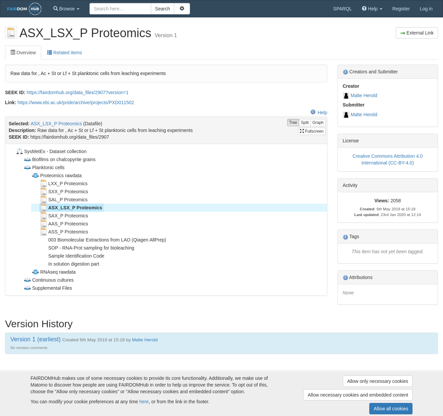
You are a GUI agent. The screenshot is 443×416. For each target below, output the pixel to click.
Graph (317, 122)
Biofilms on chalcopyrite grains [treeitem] (59, 159)
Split (305, 122)
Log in (426, 8)
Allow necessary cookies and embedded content (358, 395)
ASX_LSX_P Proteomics (56, 123)
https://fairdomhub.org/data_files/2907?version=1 (78, 92)
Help (318, 112)
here (144, 401)
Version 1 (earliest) (35, 339)
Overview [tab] (23, 52)
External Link (417, 33)
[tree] (166, 219)
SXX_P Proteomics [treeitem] (64, 192)
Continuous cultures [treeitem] (48, 280)
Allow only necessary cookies (377, 381)
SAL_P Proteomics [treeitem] (63, 200)
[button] (66, 8)
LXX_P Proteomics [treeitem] (63, 184)
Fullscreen (312, 131)
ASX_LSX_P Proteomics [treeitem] (71, 208)
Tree (293, 122)
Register (401, 8)
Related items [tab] (64, 52)
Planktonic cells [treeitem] (44, 167)
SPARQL (342, 8)
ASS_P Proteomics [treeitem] (64, 232)
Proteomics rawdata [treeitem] (56, 175)
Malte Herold (364, 95)
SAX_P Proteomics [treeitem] (64, 216)
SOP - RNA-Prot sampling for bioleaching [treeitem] (87, 248)
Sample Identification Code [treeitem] (72, 256)
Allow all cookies (391, 408)
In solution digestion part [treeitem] (69, 264)
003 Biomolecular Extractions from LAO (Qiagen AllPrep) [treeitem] (103, 240)
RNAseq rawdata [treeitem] (53, 272)
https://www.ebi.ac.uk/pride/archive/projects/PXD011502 (75, 102)
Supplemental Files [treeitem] (47, 288)
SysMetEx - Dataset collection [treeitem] (50, 151)
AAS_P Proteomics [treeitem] (64, 224)
